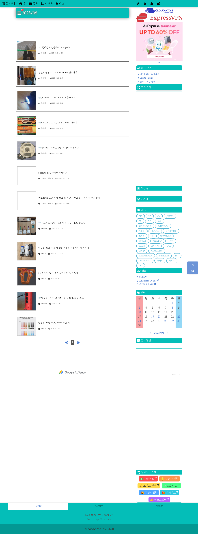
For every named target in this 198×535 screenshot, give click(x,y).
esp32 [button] (142, 245)
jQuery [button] (169, 216)
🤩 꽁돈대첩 (148, 493)
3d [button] (140, 221)
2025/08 (159, 333)
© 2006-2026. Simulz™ (99, 529)
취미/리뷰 (42, 78)
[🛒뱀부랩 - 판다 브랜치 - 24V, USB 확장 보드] (26, 301)
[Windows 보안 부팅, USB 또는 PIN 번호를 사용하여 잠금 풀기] (26, 201)
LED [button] (140, 265)
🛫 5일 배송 (170, 486)
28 (165, 321)
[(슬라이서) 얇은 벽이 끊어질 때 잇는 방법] (26, 276)
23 (178, 316)
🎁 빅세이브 (168, 493)
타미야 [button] (170, 240)
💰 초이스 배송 (148, 486)
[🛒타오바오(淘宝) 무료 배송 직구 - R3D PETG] (26, 226)
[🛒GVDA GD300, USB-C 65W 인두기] (26, 125)
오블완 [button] (142, 231)
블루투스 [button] (155, 231)
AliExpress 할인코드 (148, 280)
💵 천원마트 (147, 479)
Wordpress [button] (157, 250)
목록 (33, 4)
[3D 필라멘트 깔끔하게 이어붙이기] (26, 50)
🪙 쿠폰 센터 (168, 479)
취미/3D (42, 53)
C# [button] (158, 216)
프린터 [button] (141, 236)
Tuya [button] (168, 245)
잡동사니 (8, 3)
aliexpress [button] (171, 231)
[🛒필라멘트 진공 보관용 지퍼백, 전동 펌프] (26, 151)
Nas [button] (159, 221)
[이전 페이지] (66, 342)
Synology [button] (163, 226)
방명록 (47, 4)
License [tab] (38, 506)
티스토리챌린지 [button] (145, 226)
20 (159, 316)
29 (172, 321)
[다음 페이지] (78, 342)
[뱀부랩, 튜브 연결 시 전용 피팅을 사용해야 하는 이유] (26, 251)
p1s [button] (140, 216)
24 (139, 321)
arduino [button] (157, 240)
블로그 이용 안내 (147, 81)
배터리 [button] (160, 260)
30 (178, 321)
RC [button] (149, 216)
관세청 (142, 277)
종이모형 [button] (142, 240)
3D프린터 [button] (155, 245)
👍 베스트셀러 (158, 500)
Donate (159, 506)
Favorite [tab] (99, 506)
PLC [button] (149, 221)
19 (152, 316)
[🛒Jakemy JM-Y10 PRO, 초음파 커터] (26, 100)
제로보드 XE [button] (165, 236)
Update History (146, 77)
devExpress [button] (145, 260)
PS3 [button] (177, 255)
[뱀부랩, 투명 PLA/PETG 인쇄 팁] (26, 326)
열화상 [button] (142, 250)
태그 (60, 4)
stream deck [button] (145, 255)
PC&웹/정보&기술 (45, 178)
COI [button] (152, 236)
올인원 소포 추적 (146, 284)
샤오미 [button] (171, 260)
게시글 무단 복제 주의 (149, 74)
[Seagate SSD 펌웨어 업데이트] (26, 176)
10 (139, 312)
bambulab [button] (164, 255)
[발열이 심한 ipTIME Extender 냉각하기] (26, 75)
